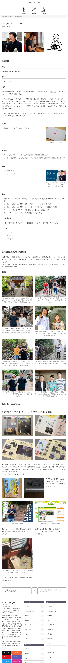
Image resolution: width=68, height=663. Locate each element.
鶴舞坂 (25, 264)
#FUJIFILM (50, 638)
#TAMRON (50, 629)
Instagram (10, 239)
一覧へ (34, 590)
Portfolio (34, 607)
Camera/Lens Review (34, 611)
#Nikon (49, 648)
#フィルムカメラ (51, 611)
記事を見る (5, 534)
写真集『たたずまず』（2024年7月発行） (17, 128)
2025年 (34, 649)
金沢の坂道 (15, 257)
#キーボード (50, 657)
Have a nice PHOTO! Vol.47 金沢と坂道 (32, 464)
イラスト (34, 634)
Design (34, 616)
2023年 (34, 658)
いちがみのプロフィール (16, 16)
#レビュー (49, 615)
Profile (17, 653)
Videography (34, 625)
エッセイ (34, 639)
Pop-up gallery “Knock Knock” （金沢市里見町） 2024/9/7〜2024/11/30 (26, 155)
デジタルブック (7, 474)
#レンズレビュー (51, 625)
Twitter (9, 236)
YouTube (10, 233)
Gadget (34, 621)
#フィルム (49, 606)
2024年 (34, 654)
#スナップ (49, 620)
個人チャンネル (48, 113)
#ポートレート (51, 634)
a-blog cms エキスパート (12, 174)
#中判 (48, 643)
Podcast (16, 657)
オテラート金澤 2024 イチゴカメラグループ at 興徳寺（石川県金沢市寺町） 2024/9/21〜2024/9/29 (35, 158)
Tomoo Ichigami (34, 2)
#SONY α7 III (50, 652)
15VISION (53, 91)
